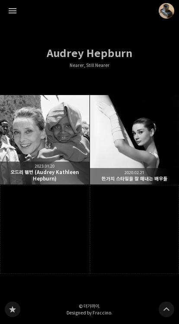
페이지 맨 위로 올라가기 (166, 309)
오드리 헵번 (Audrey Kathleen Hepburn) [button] (45, 139)
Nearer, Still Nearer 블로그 (12, 309)
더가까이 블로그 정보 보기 (166, 10)
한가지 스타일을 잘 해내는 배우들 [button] (134, 139)
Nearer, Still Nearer (89, 65)
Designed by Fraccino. (89, 313)
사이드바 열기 (12, 10)
